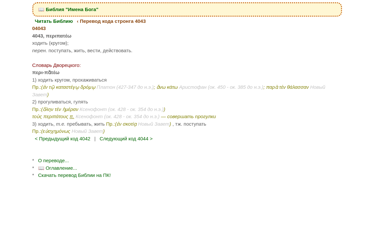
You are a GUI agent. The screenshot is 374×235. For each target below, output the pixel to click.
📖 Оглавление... (57, 168)
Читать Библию (54, 21)
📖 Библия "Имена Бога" (68, 9)
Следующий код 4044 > (126, 138)
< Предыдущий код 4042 (62, 138)
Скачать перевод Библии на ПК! (74, 175)
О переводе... (53, 160)
